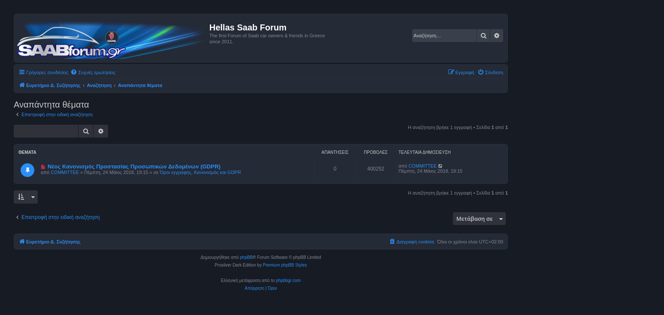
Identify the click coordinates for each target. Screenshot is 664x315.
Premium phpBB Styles (285, 265)
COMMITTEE (65, 172)
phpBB (246, 257)
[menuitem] (92, 72)
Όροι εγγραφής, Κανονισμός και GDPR (200, 172)
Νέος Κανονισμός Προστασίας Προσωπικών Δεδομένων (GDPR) (134, 166)
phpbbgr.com (288, 280)
